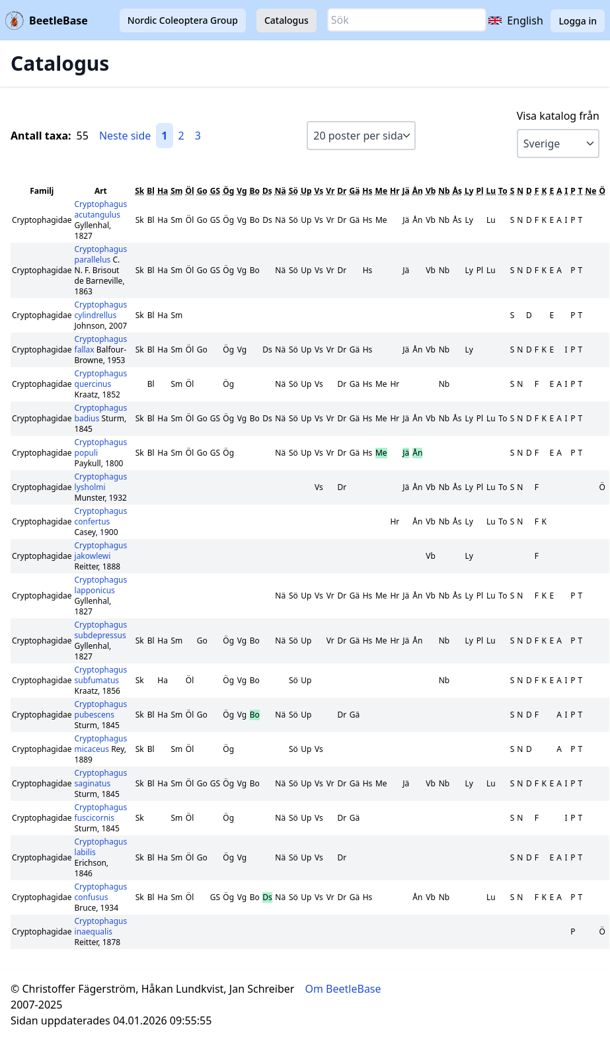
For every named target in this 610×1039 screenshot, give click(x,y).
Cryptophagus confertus (101, 516)
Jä (406, 190)
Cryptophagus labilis (101, 847)
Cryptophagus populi (101, 447)
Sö (293, 190)
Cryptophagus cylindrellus (101, 310)
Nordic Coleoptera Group (183, 20)
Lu (491, 190)
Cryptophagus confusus (101, 892)
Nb (443, 190)
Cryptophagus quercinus (101, 379)
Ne (591, 190)
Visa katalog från (558, 115)
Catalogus (286, 20)
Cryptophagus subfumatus (101, 675)
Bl (151, 190)
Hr (395, 190)
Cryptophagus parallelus (101, 254)
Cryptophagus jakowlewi (101, 550)
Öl (190, 190)
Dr (341, 190)
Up (306, 190)
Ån (417, 190)
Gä (354, 190)
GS (215, 190)
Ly (469, 190)
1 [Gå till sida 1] (164, 135)
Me (381, 190)
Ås (457, 190)
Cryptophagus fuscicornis (101, 812)
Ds (267, 190)
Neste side (125, 135)
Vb (431, 190)
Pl (480, 190)
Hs (367, 190)
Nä (280, 190)
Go (202, 190)
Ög (228, 190)
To (503, 190)
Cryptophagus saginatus (101, 778)
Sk (139, 190)
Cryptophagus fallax (101, 344)
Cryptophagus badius (101, 413)
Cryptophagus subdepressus (101, 630)
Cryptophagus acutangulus (101, 209)
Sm (176, 190)
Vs (319, 190)
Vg (242, 190)
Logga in (577, 21)
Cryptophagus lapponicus (101, 585)
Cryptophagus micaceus (101, 744)
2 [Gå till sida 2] (181, 135)
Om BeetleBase (343, 988)
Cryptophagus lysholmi (101, 482)
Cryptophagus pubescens (101, 709)
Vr (330, 190)
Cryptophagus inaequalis (101, 926)
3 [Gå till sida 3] (198, 135)
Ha (162, 190)
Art (101, 190)
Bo (255, 190)
